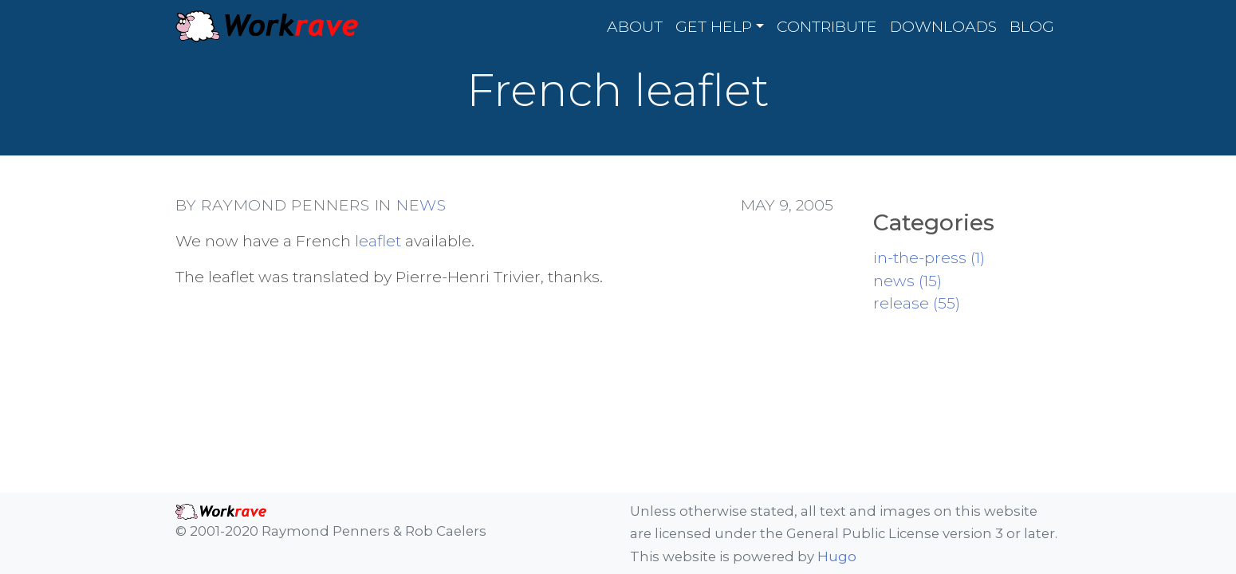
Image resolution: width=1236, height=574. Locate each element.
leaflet (378, 240)
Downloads (943, 26)
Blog (1032, 26)
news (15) (907, 280)
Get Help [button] (713, 26)
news (421, 204)
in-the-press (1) (929, 257)
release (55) (916, 303)
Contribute (827, 26)
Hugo (836, 556)
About (635, 26)
